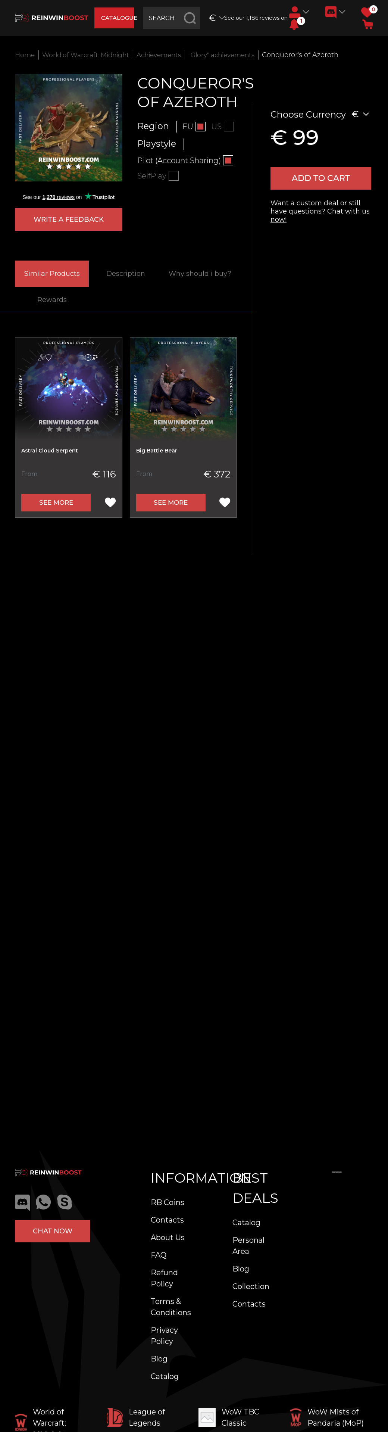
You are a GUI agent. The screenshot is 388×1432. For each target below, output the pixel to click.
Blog (159, 1358)
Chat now (52, 1231)
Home (25, 55)
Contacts (167, 1219)
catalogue (119, 17)
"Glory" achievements (236, 55)
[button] (294, 24)
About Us (168, 1237)
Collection (250, 1286)
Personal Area (248, 1246)
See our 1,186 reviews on (254, 18)
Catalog (165, 1376)
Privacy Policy (164, 1336)
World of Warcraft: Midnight (90, 55)
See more (56, 504)
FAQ (158, 1255)
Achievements (168, 55)
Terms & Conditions (171, 1307)
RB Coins (167, 1202)
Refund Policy (164, 1278)
